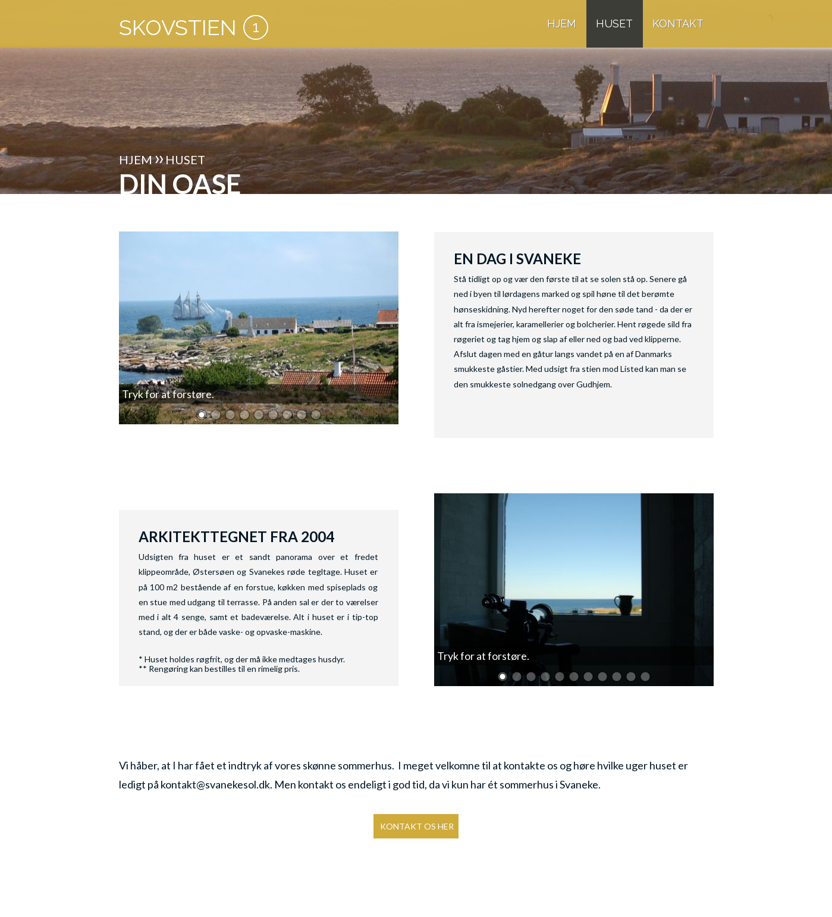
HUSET (614, 23)
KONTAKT (678, 23)
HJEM (561, 23)
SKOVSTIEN (178, 27)
